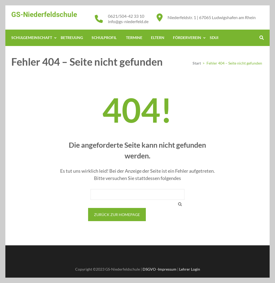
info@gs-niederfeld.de (128, 21)
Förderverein (187, 37)
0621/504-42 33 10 (126, 16)
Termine (134, 37)
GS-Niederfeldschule (44, 14)
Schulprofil (104, 37)
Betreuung (72, 37)
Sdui (214, 37)
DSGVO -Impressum (159, 269)
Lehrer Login (189, 269)
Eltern (157, 37)
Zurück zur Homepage (117, 214)
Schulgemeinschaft (31, 37)
